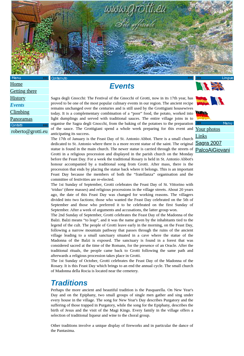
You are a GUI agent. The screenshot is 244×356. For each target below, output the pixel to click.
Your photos (207, 129)
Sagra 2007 (208, 143)
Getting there (23, 91)
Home (16, 84)
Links (201, 136)
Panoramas (21, 119)
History (17, 98)
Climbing (19, 112)
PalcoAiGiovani (212, 150)
